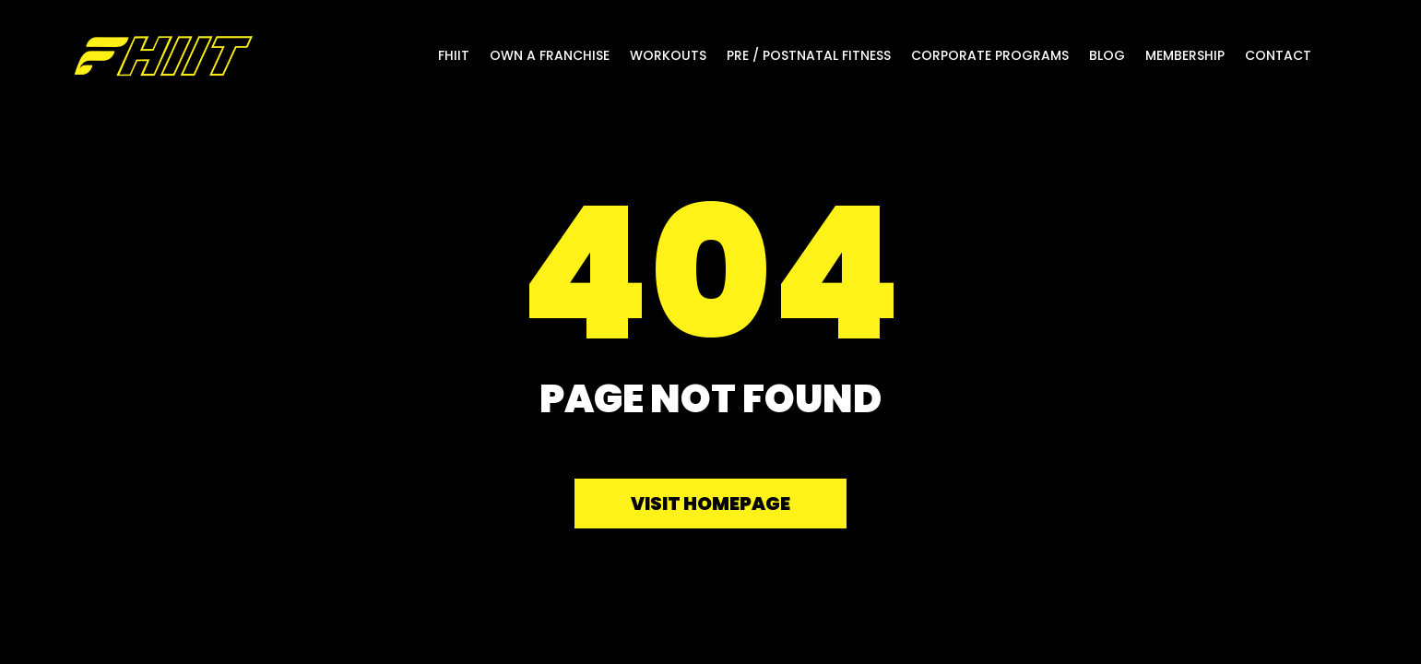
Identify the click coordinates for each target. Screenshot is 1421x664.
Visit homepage (710, 503)
